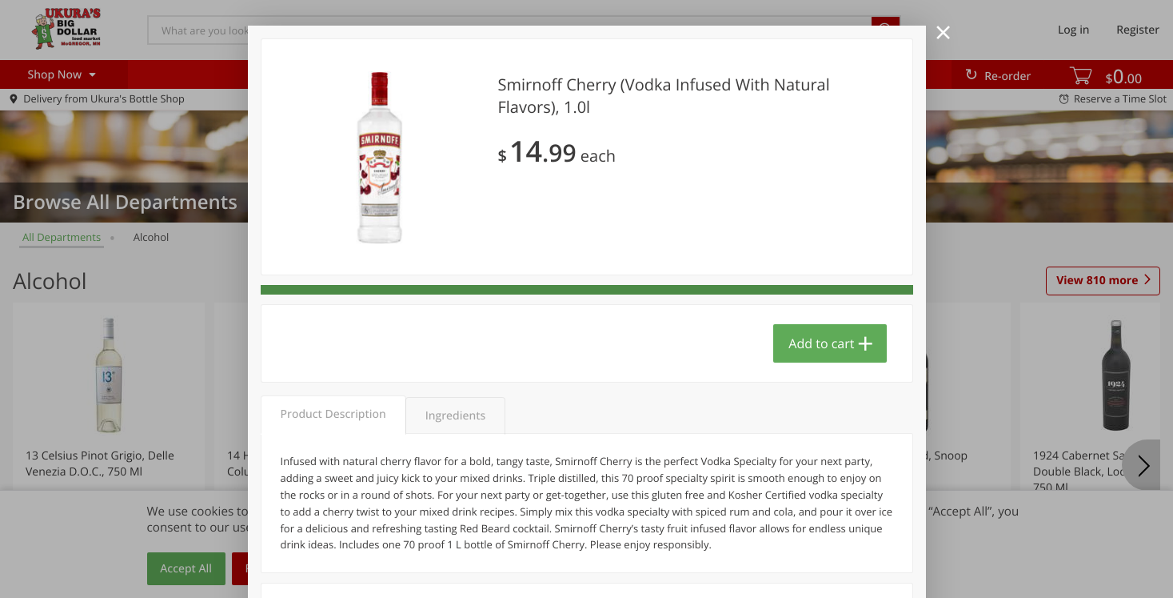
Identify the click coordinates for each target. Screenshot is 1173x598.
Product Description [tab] (333, 414)
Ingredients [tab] (455, 415)
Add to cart (821, 343)
